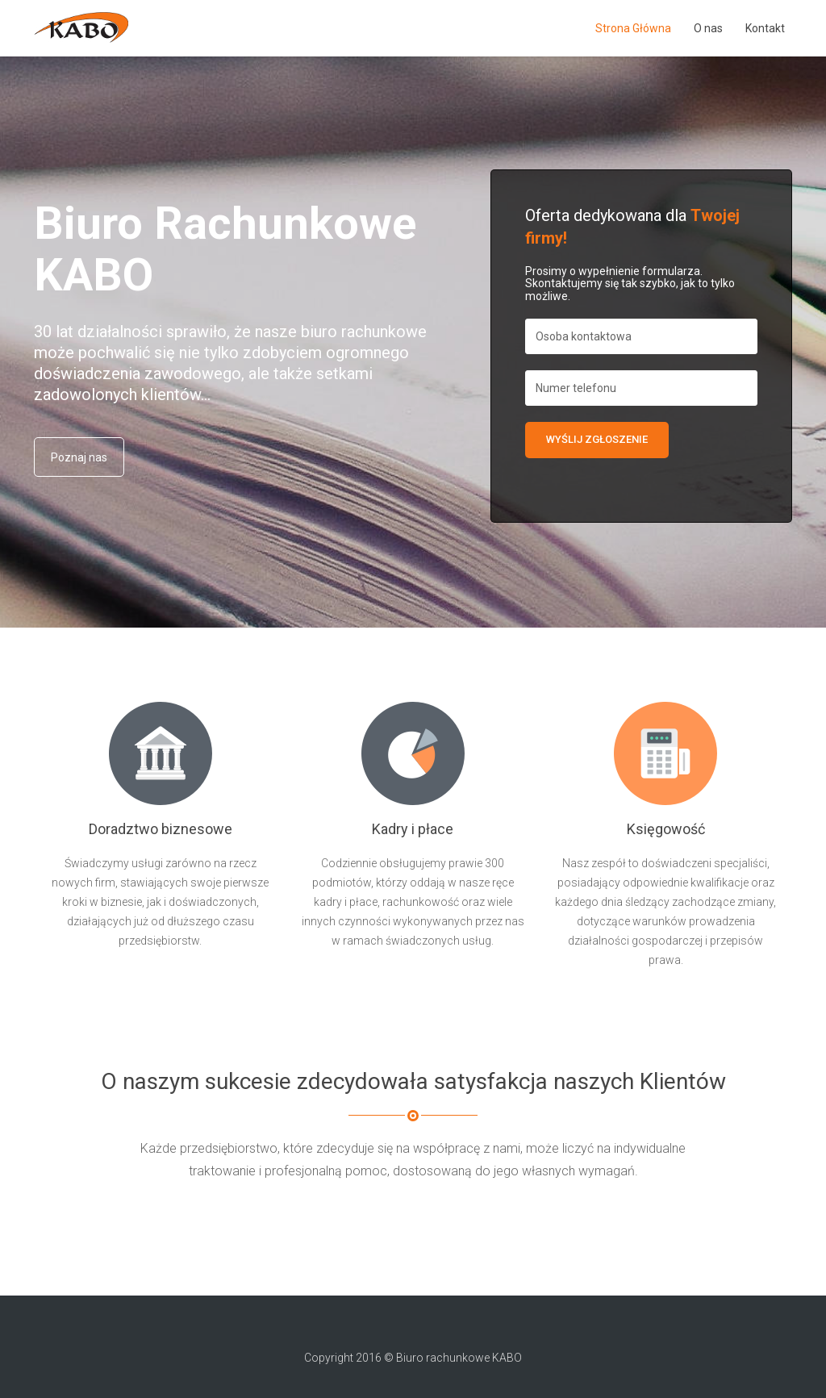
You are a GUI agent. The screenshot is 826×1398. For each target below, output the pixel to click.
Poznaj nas (79, 457)
